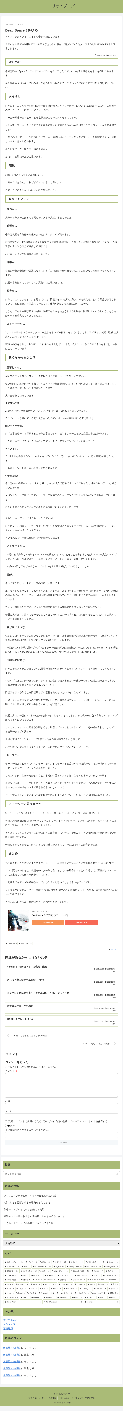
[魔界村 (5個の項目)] (25, 1285)
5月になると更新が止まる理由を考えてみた (27, 1207)
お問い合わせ (64, 1403)
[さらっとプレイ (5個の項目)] (110, 1280)
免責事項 (52, 1403)
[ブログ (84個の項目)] (32, 1267)
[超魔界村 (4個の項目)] (63, 1285)
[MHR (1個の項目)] (25, 1302)
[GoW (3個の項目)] (91, 1289)
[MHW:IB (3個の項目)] (103, 1289)
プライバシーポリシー (36, 1403)
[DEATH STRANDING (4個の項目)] (97, 1285)
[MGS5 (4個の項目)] (35, 1289)
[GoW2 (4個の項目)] (37, 1285)
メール (8, 1115)
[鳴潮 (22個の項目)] (26, 1271)
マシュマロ (9, 1329)
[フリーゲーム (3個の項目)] (49, 1289)
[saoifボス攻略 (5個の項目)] (12, 1285)
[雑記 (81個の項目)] (45, 1267)
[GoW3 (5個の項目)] (96, 1280)
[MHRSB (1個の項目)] (36, 1302)
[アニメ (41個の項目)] (112, 1267)
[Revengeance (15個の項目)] (110, 1271)
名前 (7, 1105)
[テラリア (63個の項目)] (59, 1267)
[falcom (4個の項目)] (113, 1285)
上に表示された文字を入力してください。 (27, 1134)
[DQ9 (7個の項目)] (25, 1280)
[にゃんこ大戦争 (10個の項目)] (80, 1276)
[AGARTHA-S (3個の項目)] (65, 1289)
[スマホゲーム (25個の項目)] (12, 1271)
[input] (61, 1179)
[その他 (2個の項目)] (31, 1298)
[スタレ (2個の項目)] (9, 1298)
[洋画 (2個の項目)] (33, 1293)
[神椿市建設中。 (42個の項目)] (95, 1267)
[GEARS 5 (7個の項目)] (111, 1276)
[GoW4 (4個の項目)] (9, 1289)
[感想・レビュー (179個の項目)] (14, 1267)
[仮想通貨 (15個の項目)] (11, 1276)
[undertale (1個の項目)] (101, 1307)
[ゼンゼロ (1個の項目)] (90, 1302)
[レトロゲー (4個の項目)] (22, 1289)
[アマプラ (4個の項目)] (49, 1285)
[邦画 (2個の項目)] (44, 1293)
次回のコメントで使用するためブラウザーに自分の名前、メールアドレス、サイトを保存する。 (59, 1126)
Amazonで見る (43, 922)
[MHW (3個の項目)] (9, 1293)
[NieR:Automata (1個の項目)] (63, 1307)
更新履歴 (8, 1333)
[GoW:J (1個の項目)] (113, 1302)
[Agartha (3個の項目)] (80, 1289)
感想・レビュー (25, 943)
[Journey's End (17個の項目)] (74, 1271)
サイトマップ (77, 1403)
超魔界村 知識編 (11, 1352)
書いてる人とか (11, 1324)
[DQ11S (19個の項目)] (59, 1271)
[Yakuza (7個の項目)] (97, 1276)
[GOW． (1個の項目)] (77, 1302)
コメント (11, 1071)
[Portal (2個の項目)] (20, 1298)
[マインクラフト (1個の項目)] (64, 1298)
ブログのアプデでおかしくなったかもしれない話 (30, 1200)
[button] (117, 1178)
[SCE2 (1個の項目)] (102, 1302)
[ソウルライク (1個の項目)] (82, 1298)
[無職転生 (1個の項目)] (49, 1302)
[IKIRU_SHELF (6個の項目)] (82, 1280)
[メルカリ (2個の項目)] (86, 1293)
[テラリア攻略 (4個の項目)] (78, 1285)
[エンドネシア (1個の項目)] (98, 1298)
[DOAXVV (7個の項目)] (49, 1280)
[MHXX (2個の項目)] (56, 1293)
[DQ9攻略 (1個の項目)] (113, 1298)
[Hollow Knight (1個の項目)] (23, 1307)
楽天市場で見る (68, 922)
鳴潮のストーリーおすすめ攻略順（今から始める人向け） (34, 1221)
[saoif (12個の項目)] (44, 1276)
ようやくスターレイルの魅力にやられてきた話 (28, 1228)
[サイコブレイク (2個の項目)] (46, 1298)
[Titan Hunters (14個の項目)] (28, 1276)
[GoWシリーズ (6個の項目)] (65, 1280)
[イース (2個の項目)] (113, 1293)
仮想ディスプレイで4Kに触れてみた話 (24, 1214)
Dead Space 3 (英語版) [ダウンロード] (50, 915)
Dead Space (11, 943)
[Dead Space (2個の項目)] (70, 1293)
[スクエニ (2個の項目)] (100, 1293)
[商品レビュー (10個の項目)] (60, 1276)
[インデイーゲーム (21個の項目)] (42, 1271)
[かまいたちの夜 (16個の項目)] (92, 1271)
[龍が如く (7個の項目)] (36, 1280)
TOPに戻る (91, 1403)
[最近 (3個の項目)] (114, 1289)
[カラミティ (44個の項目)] (76, 1267)
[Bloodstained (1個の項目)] (11, 1302)
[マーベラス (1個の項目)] (63, 1302)
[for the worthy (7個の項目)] (11, 1280)
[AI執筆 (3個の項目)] (21, 1293)
